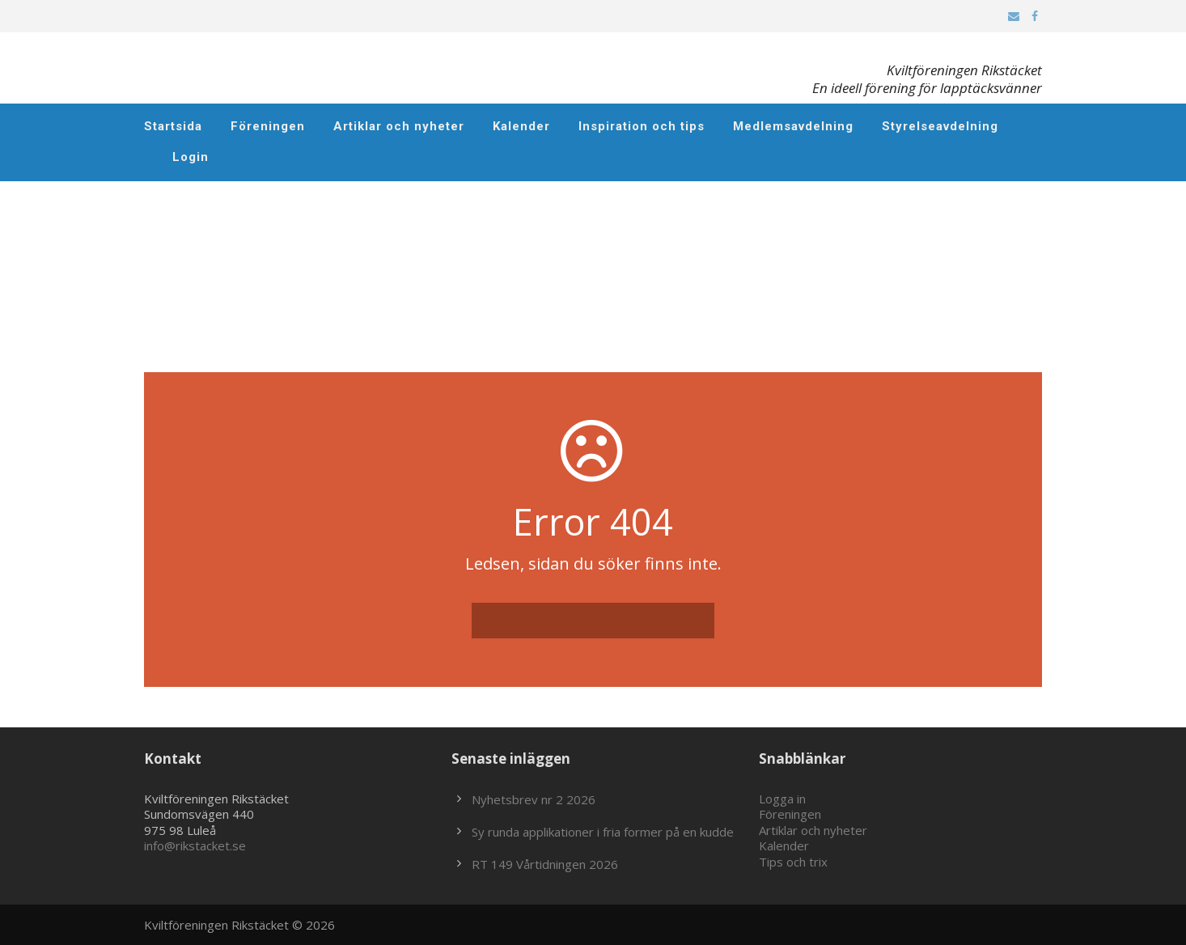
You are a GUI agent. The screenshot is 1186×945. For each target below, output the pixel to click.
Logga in (782, 798)
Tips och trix (793, 862)
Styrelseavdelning (940, 126)
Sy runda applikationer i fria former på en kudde (603, 832)
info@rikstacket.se (195, 845)
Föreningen (268, 126)
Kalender (521, 126)
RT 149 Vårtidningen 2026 (545, 864)
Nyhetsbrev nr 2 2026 (533, 799)
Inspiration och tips (641, 126)
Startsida (173, 126)
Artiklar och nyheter (398, 126)
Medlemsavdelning (793, 126)
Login (190, 157)
